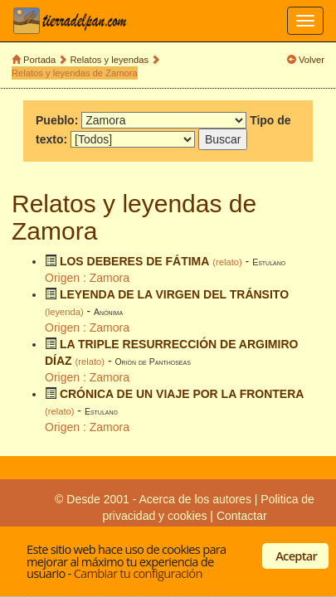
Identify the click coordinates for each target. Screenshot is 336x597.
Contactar (242, 515)
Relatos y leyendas (110, 60)
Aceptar (296, 555)
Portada (39, 60)
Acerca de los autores (195, 499)
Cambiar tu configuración (138, 573)
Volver (311, 60)
